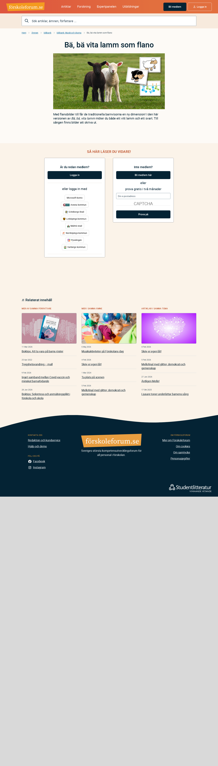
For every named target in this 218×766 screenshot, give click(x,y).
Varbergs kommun (74, 247)
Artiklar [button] (66, 6)
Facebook (39, 461)
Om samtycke (181, 452)
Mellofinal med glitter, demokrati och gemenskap (104, 392)
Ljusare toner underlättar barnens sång (164, 394)
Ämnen (34, 32)
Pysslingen (75, 239)
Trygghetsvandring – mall (37, 364)
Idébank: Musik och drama (69, 32)
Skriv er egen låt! (92, 364)
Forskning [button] (83, 6)
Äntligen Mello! (150, 381)
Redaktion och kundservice (44, 440)
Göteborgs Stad (74, 211)
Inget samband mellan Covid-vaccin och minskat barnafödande (46, 379)
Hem (24, 32)
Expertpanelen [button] (106, 6)
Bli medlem (175, 6)
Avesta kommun (74, 204)
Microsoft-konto (74, 197)
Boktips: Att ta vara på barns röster (42, 351)
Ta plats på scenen (93, 377)
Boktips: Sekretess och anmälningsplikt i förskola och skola (46, 396)
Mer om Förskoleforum (176, 440)
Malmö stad (74, 225)
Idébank (47, 32)
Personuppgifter (180, 458)
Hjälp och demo (37, 446)
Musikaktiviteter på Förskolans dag (103, 351)
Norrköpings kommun (74, 232)
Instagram (39, 467)
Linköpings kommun (74, 218)
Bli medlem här (143, 175)
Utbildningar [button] (131, 6)
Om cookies (183, 446)
